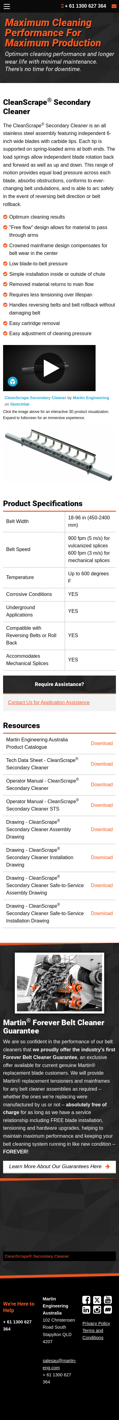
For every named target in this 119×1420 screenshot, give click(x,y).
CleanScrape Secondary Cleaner (36, 397)
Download (102, 743)
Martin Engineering (91, 397)
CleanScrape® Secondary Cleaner (37, 1256)
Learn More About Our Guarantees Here (56, 1166)
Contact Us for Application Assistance (49, 702)
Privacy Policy (96, 1323)
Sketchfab (19, 404)
